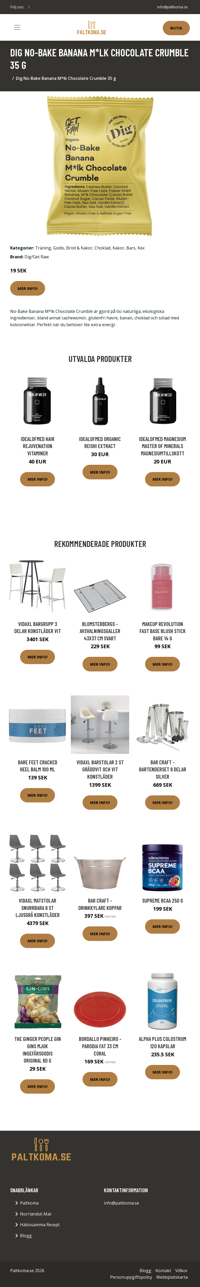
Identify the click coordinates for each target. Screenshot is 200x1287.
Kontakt (163, 1270)
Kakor (118, 248)
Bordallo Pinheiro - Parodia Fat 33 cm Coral (100, 1045)
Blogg (26, 1235)
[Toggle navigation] (17, 27)
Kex (141, 248)
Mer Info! (28, 288)
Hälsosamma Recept (40, 1225)
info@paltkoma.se (172, 6)
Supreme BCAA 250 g (162, 900)
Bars (130, 248)
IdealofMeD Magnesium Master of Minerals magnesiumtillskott (162, 446)
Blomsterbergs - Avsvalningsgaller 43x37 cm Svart (100, 631)
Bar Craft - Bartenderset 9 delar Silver (162, 769)
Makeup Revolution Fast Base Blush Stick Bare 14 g (163, 631)
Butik (176, 28)
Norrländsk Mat (35, 1214)
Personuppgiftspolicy (131, 1277)
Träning (43, 248)
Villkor (181, 1270)
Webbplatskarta (172, 1277)
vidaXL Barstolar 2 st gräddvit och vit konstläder (100, 769)
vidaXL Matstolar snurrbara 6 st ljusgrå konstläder (38, 907)
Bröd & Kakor (79, 248)
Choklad (102, 248)
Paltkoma (29, 1203)
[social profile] (29, 7)
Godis (58, 248)
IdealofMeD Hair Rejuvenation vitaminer (37, 446)
